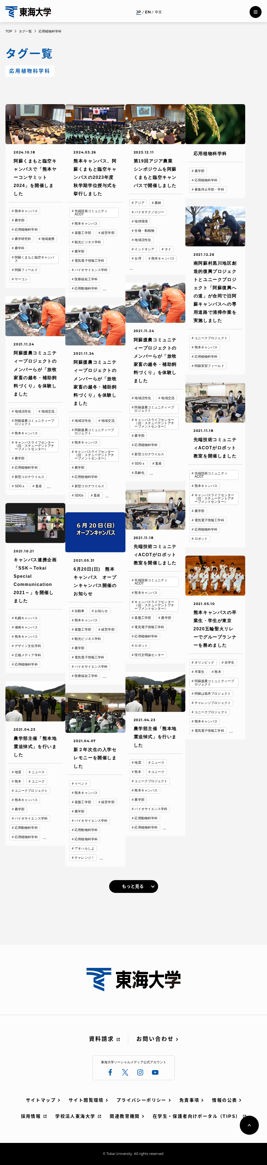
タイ (168, 249)
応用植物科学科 (26, 229)
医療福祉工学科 (86, 279)
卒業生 (199, 672)
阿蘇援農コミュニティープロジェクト (154, 409)
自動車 (79, 611)
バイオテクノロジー (149, 212)
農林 (158, 203)
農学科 (19, 248)
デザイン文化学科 (28, 646)
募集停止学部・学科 (209, 189)
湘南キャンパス (26, 627)
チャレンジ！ (84, 858)
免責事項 (189, 1100)
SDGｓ (139, 463)
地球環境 (141, 221)
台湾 (137, 258)
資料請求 (101, 1039)
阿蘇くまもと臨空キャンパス (34, 259)
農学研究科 (23, 239)
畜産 (158, 463)
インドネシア (144, 249)
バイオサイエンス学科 (91, 270)
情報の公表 (224, 1100)
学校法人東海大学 (75, 1116)
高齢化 (139, 473)
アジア (139, 203)
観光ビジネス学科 (88, 242)
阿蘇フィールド (26, 270)
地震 (137, 762)
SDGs (79, 495)
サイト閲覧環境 (86, 1100)
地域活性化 (142, 240)
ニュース (157, 762)
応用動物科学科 (86, 288)
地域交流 (167, 398)
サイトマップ (41, 1100)
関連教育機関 (125, 1116)
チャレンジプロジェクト (213, 703)
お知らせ (101, 611)
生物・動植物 (144, 231)
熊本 (217, 672)
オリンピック (204, 662)
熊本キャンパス (26, 211)
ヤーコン (21, 279)
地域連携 (47, 239)
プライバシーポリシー (141, 1100)
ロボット (201, 539)
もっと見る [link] (133, 886)
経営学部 (107, 233)
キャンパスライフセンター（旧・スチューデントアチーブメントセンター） (154, 423)
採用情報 (31, 1116)
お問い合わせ (155, 1039)
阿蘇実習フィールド (209, 366)
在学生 (229, 662)
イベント (81, 783)
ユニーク (157, 772)
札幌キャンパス (26, 618)
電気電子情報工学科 (89, 261)
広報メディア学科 (28, 655)
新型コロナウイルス (149, 454)
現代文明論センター (149, 655)
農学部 (19, 220)
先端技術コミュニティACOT (91, 212)
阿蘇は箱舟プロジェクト (213, 694)
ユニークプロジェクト (211, 338)
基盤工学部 (83, 233)
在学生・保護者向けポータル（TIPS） (197, 1116)
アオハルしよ (84, 848)
